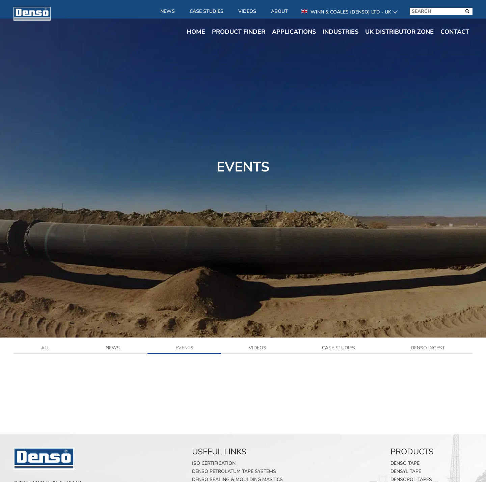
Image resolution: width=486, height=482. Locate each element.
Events (184, 348)
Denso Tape (405, 463)
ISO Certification (214, 463)
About (279, 11)
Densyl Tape (405, 471)
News (167, 11)
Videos (247, 11)
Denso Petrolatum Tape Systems (234, 471)
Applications (294, 32)
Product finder (238, 32)
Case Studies (206, 11)
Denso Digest (428, 348)
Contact (454, 32)
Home (196, 32)
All (45, 348)
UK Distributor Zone (399, 32)
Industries (340, 32)
